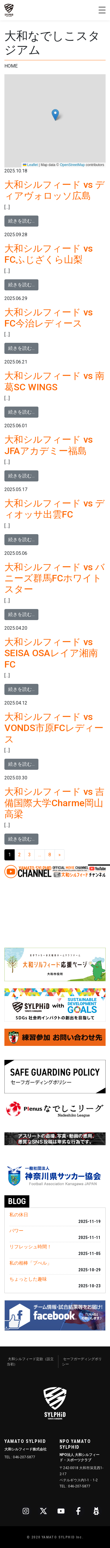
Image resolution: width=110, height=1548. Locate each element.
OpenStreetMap (72, 165)
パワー (16, 1230)
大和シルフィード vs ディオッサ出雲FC (54, 509)
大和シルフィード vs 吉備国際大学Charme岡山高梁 (54, 803)
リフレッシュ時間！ (30, 1246)
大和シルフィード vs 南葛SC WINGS (54, 381)
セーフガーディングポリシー (82, 1361)
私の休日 (18, 1214)
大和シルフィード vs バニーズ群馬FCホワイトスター (54, 578)
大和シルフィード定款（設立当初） (30, 1361)
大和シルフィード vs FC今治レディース (48, 318)
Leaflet (30, 165)
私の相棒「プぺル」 (30, 1263)
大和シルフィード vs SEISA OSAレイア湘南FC (51, 653)
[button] (55, 115)
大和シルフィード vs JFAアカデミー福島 (48, 445)
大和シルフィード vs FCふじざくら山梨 (48, 254)
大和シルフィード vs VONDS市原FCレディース (54, 728)
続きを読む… (23, 220)
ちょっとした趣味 (28, 1279)
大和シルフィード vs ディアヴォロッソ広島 (54, 190)
